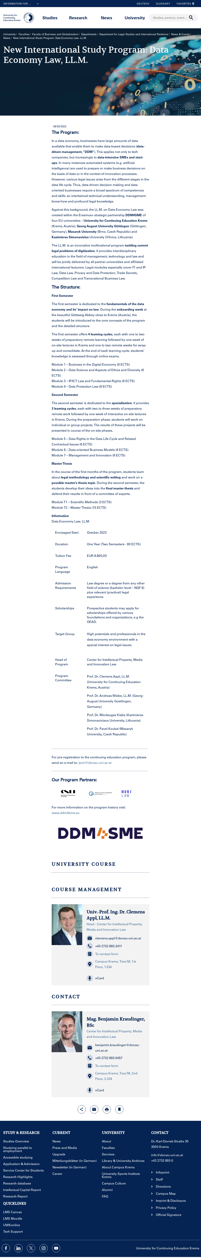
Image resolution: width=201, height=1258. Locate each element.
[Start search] (191, 17)
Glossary (161, 3)
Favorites (184, 3)
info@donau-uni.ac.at (167, 1155)
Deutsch (143, 3)
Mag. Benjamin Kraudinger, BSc (116, 1022)
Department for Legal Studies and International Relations (133, 34)
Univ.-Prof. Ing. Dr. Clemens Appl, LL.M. (116, 915)
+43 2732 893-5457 (104, 1058)
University (135, 17)
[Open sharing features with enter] (82, 1109)
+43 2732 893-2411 (104, 946)
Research (78, 17)
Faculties (24, 34)
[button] (116, 978)
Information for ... (21, 4)
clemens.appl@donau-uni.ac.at (114, 938)
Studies (50, 17)
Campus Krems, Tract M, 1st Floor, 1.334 (111, 964)
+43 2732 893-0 (162, 1160)
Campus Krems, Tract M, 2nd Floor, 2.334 (112, 1076)
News (106, 17)
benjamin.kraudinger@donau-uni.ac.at (113, 1047)
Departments (89, 34)
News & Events (180, 34)
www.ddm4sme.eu (65, 813)
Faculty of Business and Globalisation (55, 34)
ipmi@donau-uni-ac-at (95, 763)
